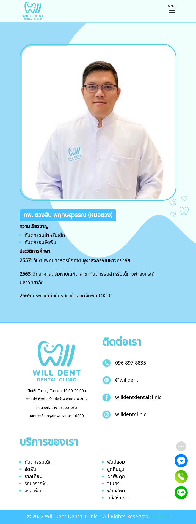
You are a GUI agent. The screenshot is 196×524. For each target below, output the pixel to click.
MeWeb (160, 516)
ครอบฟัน (33, 491)
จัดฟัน (30, 469)
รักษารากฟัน (36, 483)
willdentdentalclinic (138, 397)
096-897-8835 (130, 363)
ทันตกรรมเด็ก (38, 462)
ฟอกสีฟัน (116, 491)
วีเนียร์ (113, 483)
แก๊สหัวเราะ (118, 498)
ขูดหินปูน (116, 469)
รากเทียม (33, 476)
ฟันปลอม (116, 462)
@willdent (127, 380)
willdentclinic (130, 414)
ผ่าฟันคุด (116, 476)
